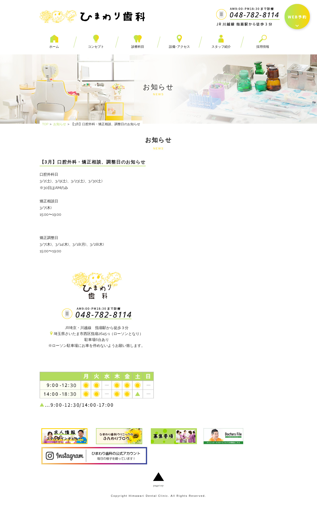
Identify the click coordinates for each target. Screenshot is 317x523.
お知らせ (59, 124)
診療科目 (137, 41)
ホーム (54, 41)
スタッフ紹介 (221, 41)
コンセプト (96, 41)
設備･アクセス (179, 41)
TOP (45, 124)
